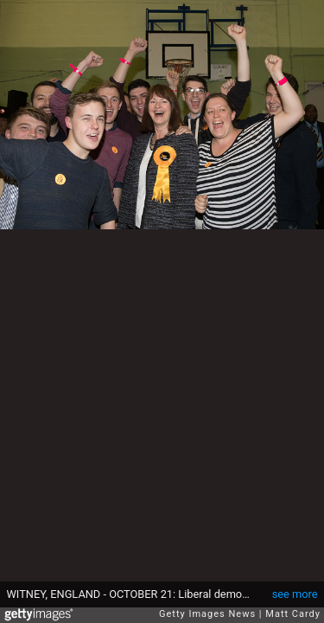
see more (295, 594)
